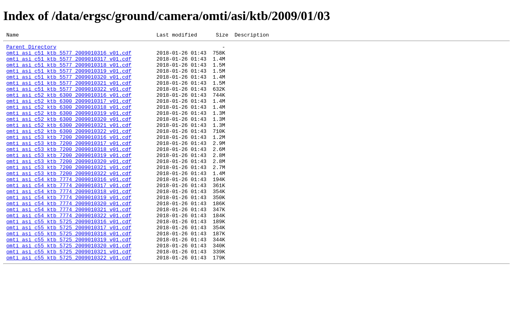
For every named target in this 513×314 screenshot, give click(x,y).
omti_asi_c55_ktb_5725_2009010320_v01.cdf (68, 287)
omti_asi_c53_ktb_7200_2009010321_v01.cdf (68, 193)
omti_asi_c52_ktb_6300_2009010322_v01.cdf (68, 150)
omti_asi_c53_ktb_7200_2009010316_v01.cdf (68, 157)
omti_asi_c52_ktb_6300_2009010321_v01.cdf (68, 143)
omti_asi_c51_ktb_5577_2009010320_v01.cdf (68, 85)
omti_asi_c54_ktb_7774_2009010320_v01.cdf (68, 237)
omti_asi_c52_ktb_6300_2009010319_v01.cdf (68, 128)
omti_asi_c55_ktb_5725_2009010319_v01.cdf (68, 280)
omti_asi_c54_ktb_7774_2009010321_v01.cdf (68, 244)
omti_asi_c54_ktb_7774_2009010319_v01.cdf (68, 229)
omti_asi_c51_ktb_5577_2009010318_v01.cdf (68, 70)
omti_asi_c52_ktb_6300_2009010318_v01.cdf (68, 121)
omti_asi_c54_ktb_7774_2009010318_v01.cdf (68, 222)
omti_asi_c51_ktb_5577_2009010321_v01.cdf (68, 92)
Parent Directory (31, 49)
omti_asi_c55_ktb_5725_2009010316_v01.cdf (68, 258)
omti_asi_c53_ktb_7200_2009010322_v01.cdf (68, 200)
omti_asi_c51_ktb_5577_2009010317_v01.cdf (68, 63)
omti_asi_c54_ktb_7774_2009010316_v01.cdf (68, 208)
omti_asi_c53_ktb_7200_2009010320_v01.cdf (68, 186)
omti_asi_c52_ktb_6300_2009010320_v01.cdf (68, 135)
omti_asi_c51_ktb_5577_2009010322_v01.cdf (68, 99)
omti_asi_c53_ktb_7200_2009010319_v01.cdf (68, 179)
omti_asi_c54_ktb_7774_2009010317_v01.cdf (68, 215)
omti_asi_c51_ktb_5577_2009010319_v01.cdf (68, 78)
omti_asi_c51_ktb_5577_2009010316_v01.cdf (68, 56)
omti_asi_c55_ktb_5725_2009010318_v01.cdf (68, 273)
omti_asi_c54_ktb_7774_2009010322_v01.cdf (68, 251)
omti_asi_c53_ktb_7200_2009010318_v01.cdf (68, 171)
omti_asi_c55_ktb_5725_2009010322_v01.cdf (68, 302)
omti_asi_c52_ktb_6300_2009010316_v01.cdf (68, 106)
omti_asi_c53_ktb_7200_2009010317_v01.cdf (68, 164)
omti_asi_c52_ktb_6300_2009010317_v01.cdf (68, 114)
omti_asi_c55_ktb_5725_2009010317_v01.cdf (68, 265)
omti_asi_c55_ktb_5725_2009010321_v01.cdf (68, 294)
